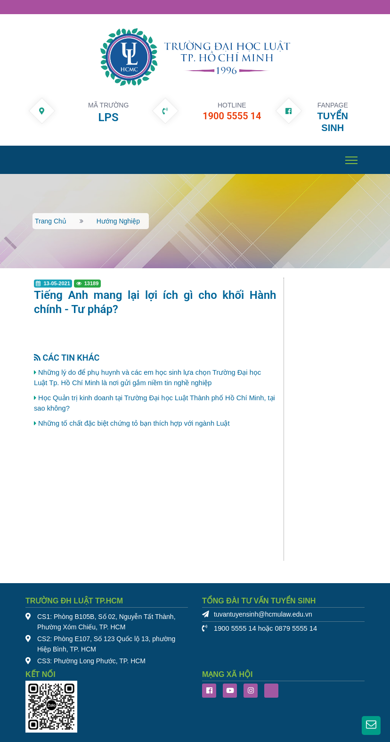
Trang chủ (50, 221)
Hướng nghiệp (118, 221)
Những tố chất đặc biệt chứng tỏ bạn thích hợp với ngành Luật (133, 423)
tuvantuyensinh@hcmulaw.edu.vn (263, 614)
